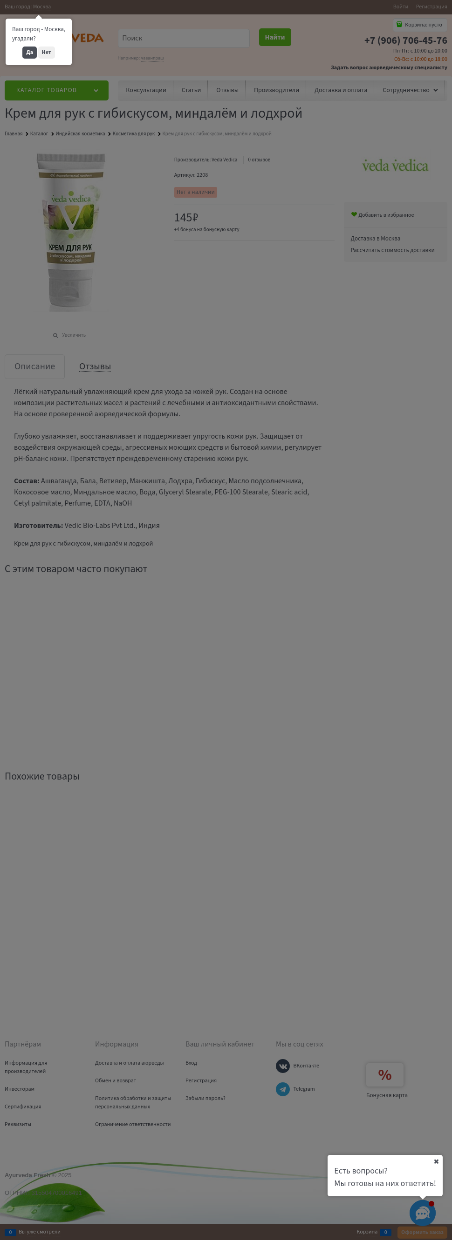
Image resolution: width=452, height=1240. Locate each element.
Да (29, 52)
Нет (46, 52)
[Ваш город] (436, 1161)
